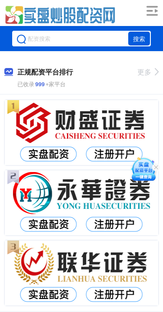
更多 (148, 72)
